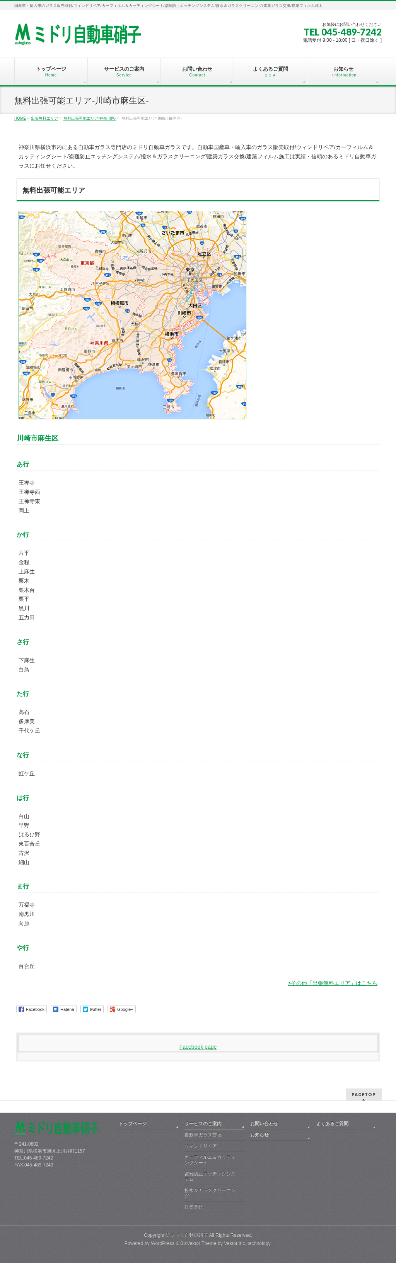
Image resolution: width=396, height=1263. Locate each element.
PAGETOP (364, 1094)
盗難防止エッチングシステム (210, 1176)
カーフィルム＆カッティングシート (210, 1160)
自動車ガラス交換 (203, 1135)
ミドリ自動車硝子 (189, 1235)
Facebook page (198, 1047)
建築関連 (193, 1207)
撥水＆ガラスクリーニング (210, 1193)
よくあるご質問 (332, 1123)
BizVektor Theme (198, 1243)
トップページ (133, 1123)
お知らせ (259, 1135)
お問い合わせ (264, 1123)
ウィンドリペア (200, 1146)
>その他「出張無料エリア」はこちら (332, 983)
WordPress (162, 1243)
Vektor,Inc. (235, 1243)
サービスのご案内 (203, 1123)
